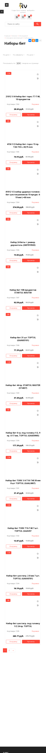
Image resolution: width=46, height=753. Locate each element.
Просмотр (31, 115)
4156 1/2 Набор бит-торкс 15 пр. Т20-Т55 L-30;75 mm (23, 145)
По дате (7, 55)
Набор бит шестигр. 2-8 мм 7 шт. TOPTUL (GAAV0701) (23, 577)
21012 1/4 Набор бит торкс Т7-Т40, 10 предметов (23, 98)
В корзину (13, 115)
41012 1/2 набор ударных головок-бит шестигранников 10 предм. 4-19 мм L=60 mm (23, 194)
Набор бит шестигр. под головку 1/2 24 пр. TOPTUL (23, 625)
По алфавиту (18, 55)
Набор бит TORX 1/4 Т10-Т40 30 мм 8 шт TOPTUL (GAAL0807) (23, 482)
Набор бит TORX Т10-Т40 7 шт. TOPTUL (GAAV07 (23, 529)
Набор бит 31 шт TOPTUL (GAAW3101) (23, 339)
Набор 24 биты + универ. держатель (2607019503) (22, 243)
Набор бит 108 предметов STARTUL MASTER (23, 291)
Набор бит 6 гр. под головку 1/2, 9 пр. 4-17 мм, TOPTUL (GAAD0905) (23, 434)
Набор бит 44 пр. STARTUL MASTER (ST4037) (23, 386)
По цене (31, 55)
